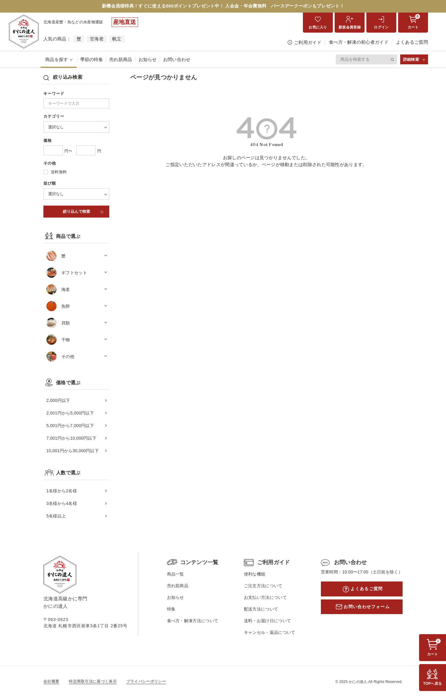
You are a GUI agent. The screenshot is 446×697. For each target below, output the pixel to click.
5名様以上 (56, 516)
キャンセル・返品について (266, 632)
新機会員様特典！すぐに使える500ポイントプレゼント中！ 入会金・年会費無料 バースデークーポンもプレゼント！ (223, 6)
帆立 (117, 39)
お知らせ (148, 59)
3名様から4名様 (61, 503)
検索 (392, 60)
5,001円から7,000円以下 (70, 426)
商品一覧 (173, 574)
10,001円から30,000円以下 (72, 451)
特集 (169, 609)
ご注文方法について (260, 586)
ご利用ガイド (307, 42)
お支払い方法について (262, 597)
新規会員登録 (350, 28)
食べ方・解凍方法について (191, 621)
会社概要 (51, 681)
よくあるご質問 (412, 42)
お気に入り (318, 28)
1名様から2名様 (61, 491)
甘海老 (97, 39)
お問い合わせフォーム (364, 607)
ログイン (381, 28)
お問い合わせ (177, 59)
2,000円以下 (58, 401)
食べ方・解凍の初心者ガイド (359, 42)
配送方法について (258, 609)
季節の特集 (91, 59)
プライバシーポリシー (146, 681)
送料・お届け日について (264, 621)
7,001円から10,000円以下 (71, 438)
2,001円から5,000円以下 (70, 413)
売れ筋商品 (120, 59)
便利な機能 (251, 574)
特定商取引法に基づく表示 (93, 681)
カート (414, 22)
